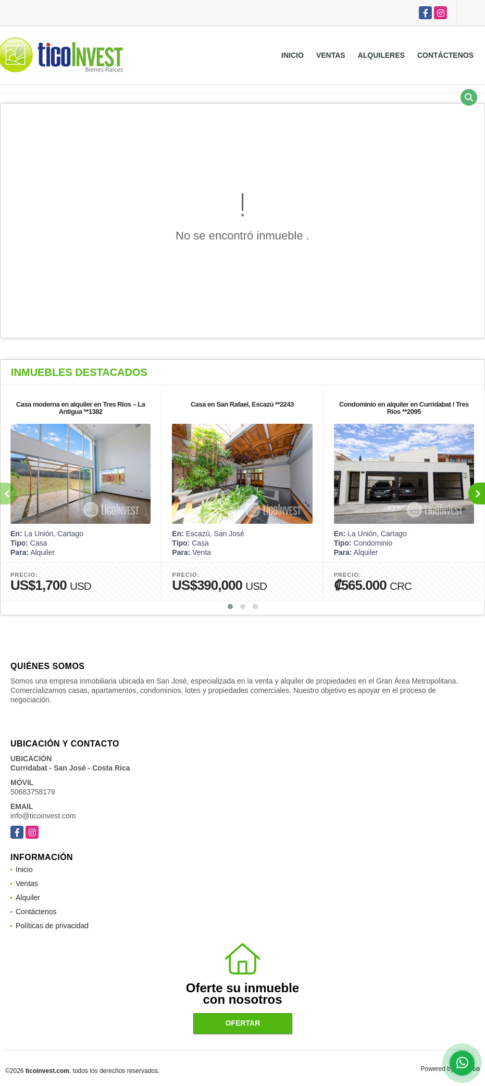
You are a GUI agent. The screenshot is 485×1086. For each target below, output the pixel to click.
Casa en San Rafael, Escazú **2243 (242, 404)
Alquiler (28, 897)
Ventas (330, 55)
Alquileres (381, 55)
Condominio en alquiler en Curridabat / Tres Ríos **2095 (404, 407)
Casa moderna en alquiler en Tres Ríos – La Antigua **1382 (80, 407)
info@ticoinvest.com (43, 816)
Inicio (292, 55)
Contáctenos (445, 55)
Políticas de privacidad (52, 925)
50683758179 (32, 792)
